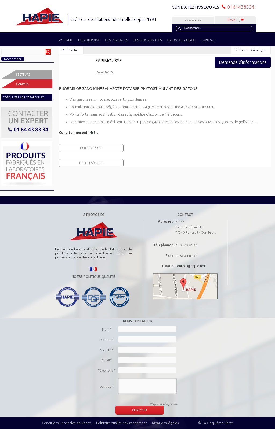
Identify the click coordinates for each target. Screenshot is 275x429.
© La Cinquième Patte (215, 423)
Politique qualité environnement (122, 423)
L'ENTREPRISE (89, 39)
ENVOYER (139, 410)
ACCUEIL (66, 39)
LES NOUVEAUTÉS (147, 39)
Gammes (22, 84)
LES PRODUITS (116, 39)
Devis (235, 20)
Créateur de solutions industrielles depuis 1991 (114, 19)
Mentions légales (165, 423)
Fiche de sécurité (91, 162)
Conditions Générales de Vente (66, 423)
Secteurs (23, 74)
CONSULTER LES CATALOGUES (23, 97)
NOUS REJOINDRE (181, 39)
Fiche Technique (91, 147)
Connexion (193, 20)
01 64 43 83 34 (240, 7)
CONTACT (208, 39)
